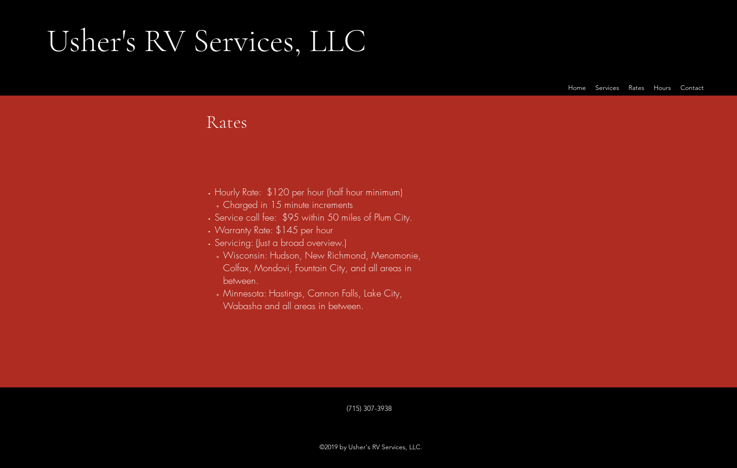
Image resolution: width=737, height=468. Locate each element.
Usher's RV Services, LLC (206, 40)
